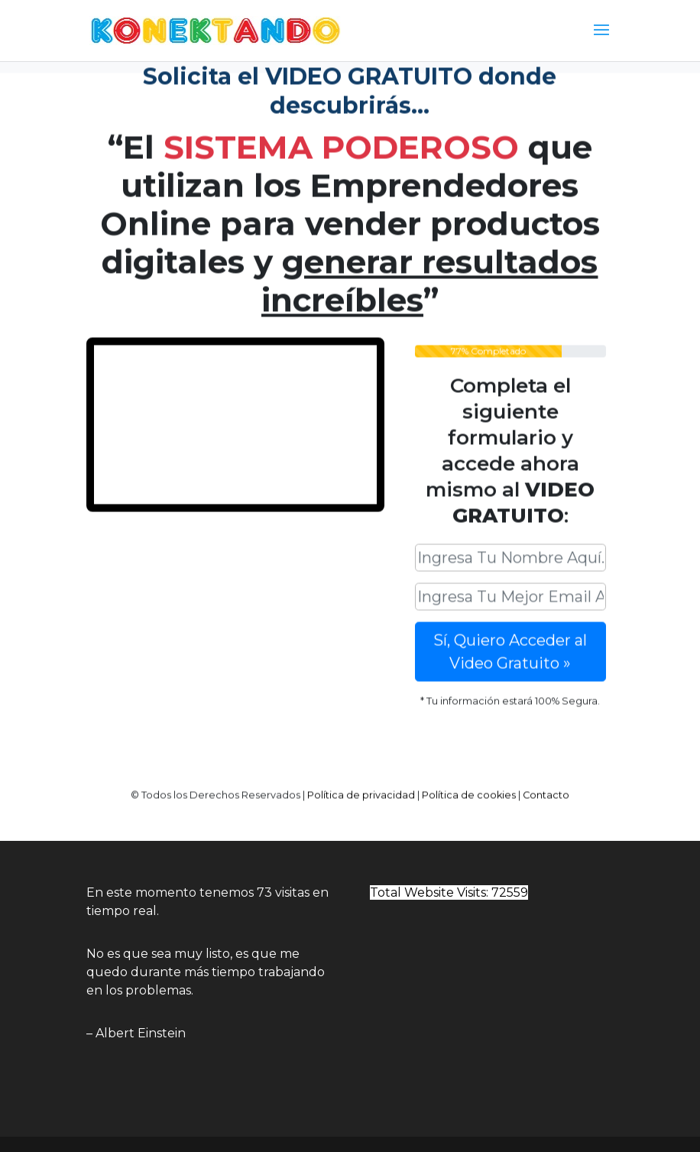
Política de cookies (469, 789)
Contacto (546, 789)
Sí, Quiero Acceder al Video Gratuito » (510, 646)
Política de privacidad (361, 789)
